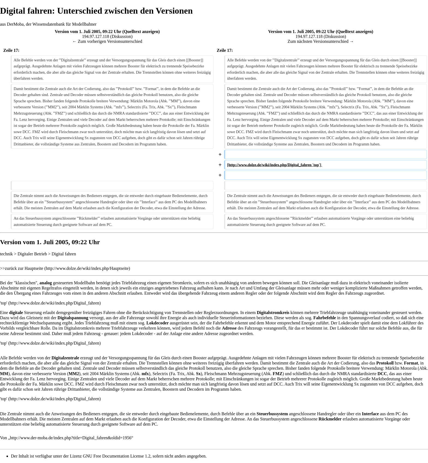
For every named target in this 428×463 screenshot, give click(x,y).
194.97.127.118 (95, 36)
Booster (200, 358)
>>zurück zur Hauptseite (21, 268)
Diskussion (121, 36)
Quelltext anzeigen (141, 31)
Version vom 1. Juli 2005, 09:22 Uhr (88, 31)
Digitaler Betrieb (32, 254)
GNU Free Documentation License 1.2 (116, 456)
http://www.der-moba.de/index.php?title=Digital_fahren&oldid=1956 (71, 437)
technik (6, 254)
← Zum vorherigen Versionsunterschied (107, 41)
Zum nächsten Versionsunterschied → (321, 41)
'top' (3, 303)
